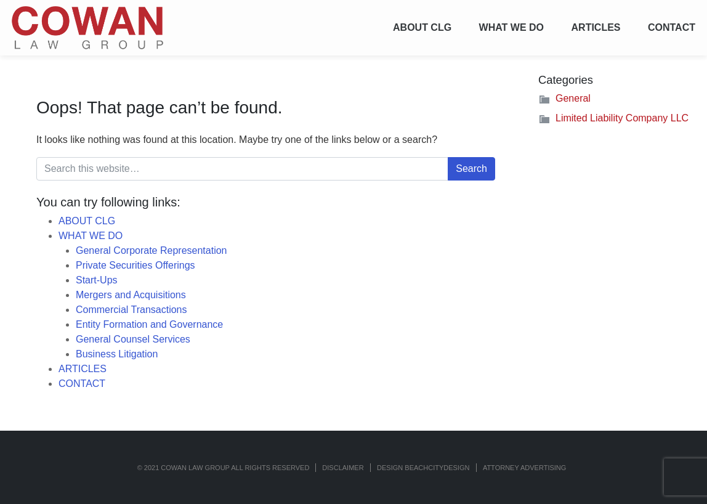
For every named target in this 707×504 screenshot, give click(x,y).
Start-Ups (97, 280)
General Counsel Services (133, 339)
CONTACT (671, 27)
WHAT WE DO (511, 27)
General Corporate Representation (151, 250)
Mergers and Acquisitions (131, 295)
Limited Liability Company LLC (622, 118)
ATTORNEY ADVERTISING (525, 467)
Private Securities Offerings (135, 265)
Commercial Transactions (131, 309)
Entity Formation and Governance (149, 324)
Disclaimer (342, 467)
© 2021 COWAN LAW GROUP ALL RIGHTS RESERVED (223, 467)
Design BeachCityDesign (423, 467)
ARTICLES (596, 27)
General (573, 98)
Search (471, 168)
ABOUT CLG (422, 27)
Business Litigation (117, 354)
